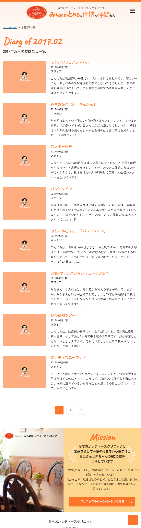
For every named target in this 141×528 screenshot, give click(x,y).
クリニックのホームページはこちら (102, 501)
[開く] (132, 11)
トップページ (10, 27)
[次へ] (82, 410)
